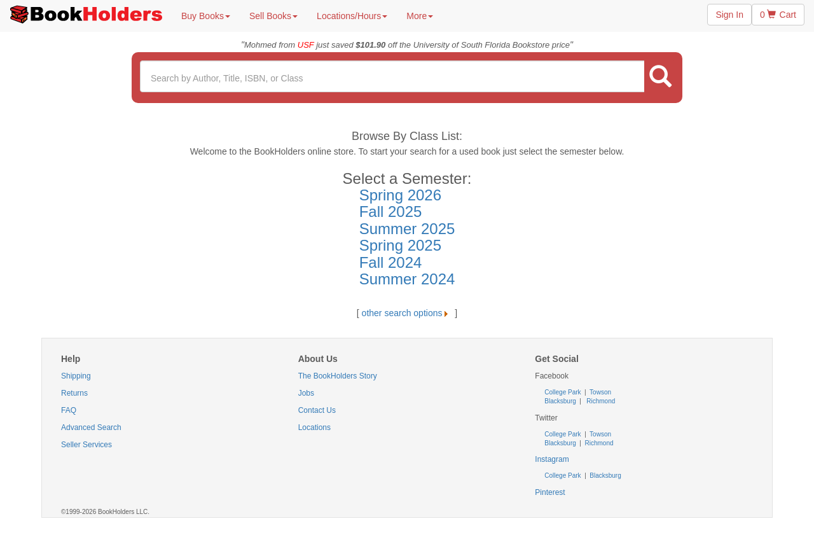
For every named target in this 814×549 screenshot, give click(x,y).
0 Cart (778, 15)
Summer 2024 (407, 279)
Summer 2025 (407, 228)
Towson (600, 392)
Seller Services (86, 444)
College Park (563, 392)
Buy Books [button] (205, 16)
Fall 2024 (390, 262)
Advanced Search (91, 427)
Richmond (600, 401)
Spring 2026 (400, 195)
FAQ (68, 410)
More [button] (419, 16)
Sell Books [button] (273, 16)
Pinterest (550, 492)
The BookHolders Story (337, 376)
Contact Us (317, 410)
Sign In (729, 15)
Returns (74, 393)
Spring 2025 (400, 245)
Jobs (306, 393)
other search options (407, 313)
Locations (314, 427)
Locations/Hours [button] (352, 16)
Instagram (552, 459)
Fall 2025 (390, 211)
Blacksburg (560, 401)
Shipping (76, 376)
